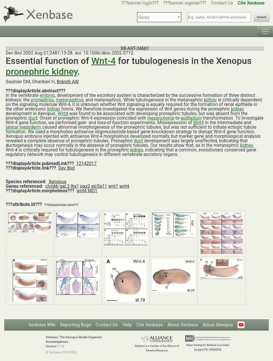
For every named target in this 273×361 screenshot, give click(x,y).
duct (32, 118)
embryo (47, 95)
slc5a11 (99, 186)
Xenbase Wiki (42, 324)
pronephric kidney (41, 71)
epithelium (191, 118)
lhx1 (75, 186)
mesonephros (70, 100)
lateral (12, 127)
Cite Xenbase (149, 324)
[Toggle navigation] (265, 31)
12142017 (86, 163)
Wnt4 (63, 113)
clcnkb (52, 186)
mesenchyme (160, 118)
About (218, 324)
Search (261, 17)
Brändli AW (68, 81)
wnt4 (124, 186)
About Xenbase (182, 324)
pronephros (42, 100)
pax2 (85, 186)
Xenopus (57, 181)
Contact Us (222, 3)
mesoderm (30, 127)
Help (127, 324)
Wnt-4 (103, 60)
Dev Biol (66, 168)
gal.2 (65, 186)
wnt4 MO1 (87, 190)
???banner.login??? (140, 3)
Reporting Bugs (75, 324)
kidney (210, 100)
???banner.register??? (184, 3)
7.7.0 (60, 346)
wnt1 (113, 186)
